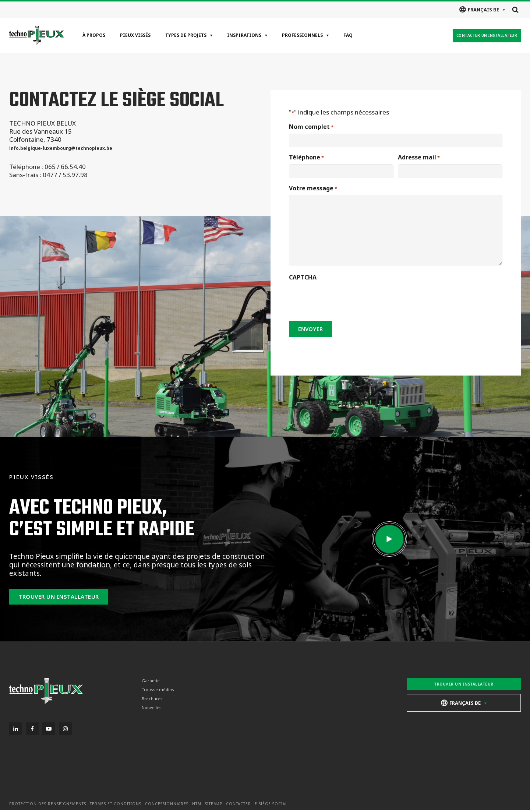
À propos (93, 35)
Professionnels (302, 35)
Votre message (313, 188)
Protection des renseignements (47, 804)
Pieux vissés (135, 35)
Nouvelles (152, 707)
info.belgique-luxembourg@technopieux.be (60, 148)
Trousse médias (158, 689)
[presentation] (345, 298)
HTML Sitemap (207, 804)
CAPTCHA (303, 277)
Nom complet (311, 127)
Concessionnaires (166, 804)
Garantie (151, 680)
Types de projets (185, 35)
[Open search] (515, 9)
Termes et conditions (115, 804)
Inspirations (244, 35)
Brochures (152, 698)
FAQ (348, 35)
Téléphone (306, 157)
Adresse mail (419, 157)
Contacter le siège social (256, 804)
